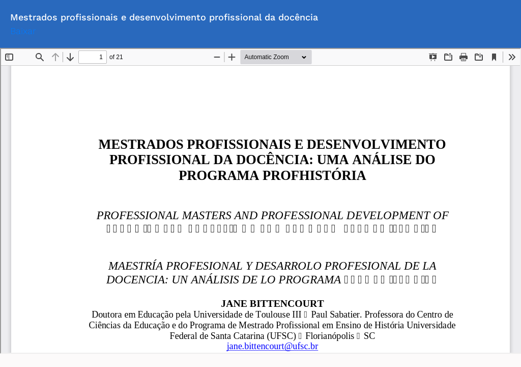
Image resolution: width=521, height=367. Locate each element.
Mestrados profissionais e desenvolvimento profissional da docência (164, 17)
